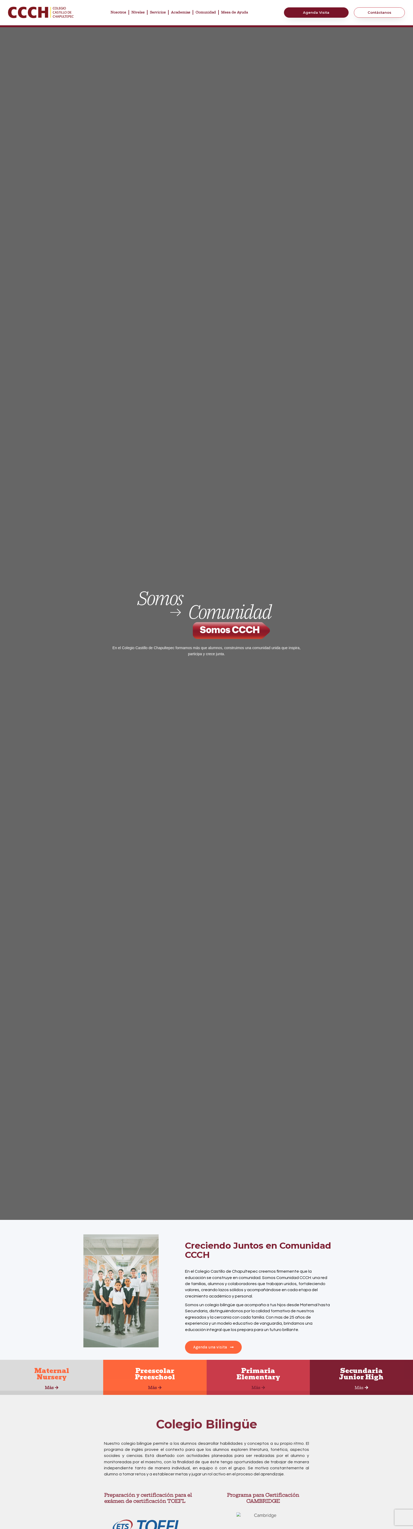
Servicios (158, 12)
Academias (180, 12)
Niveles (138, 12)
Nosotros (118, 12)
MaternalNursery (51, 1374)
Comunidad (206, 12)
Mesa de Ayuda (234, 12)
